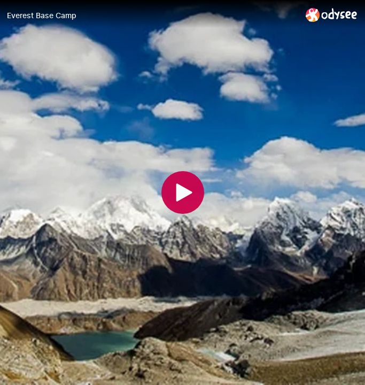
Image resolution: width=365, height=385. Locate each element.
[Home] (331, 14)
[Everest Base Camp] (152, 15)
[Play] (182, 192)
